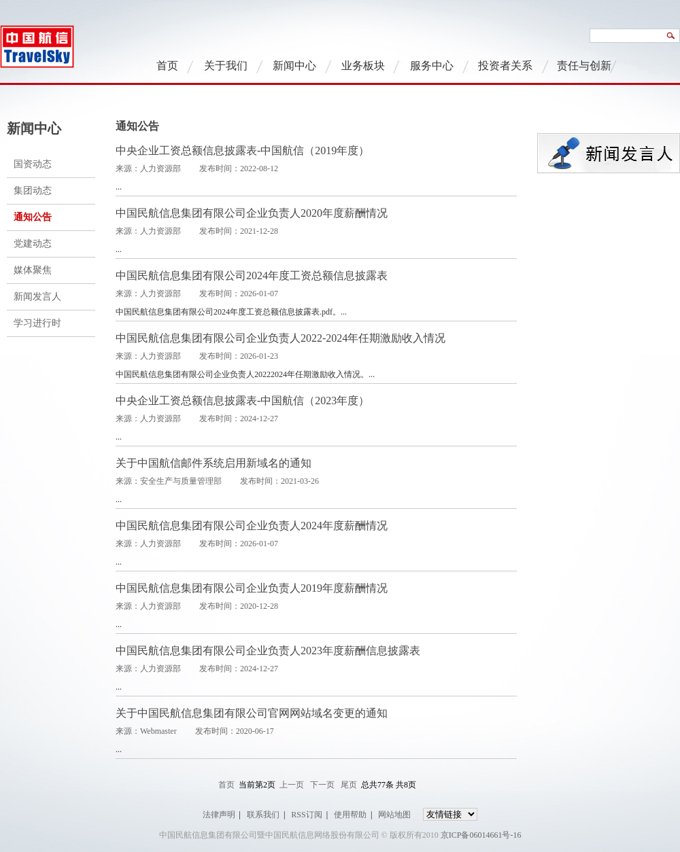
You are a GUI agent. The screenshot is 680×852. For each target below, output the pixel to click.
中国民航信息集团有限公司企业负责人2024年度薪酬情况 (252, 525)
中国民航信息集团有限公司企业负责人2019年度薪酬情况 (252, 588)
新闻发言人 (37, 296)
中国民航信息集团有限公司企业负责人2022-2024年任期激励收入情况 (280, 338)
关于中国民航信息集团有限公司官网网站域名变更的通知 (252, 713)
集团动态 (33, 190)
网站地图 (394, 814)
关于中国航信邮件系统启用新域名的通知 (213, 463)
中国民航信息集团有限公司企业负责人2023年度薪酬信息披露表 (268, 650)
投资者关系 (505, 65)
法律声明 (219, 814)
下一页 (322, 784)
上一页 (291, 784)
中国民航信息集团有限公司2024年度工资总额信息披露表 (252, 275)
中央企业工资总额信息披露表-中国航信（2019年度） (242, 150)
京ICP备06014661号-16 (481, 835)
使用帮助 (350, 814)
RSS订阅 (306, 814)
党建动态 (33, 243)
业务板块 (363, 65)
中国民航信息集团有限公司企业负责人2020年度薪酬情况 (252, 213)
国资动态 (33, 164)
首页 (167, 65)
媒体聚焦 (33, 270)
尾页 (349, 784)
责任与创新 (584, 65)
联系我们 (263, 814)
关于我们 (226, 65)
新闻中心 (294, 65)
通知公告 (33, 217)
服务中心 (432, 65)
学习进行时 (37, 323)
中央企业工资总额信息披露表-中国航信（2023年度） (242, 400)
